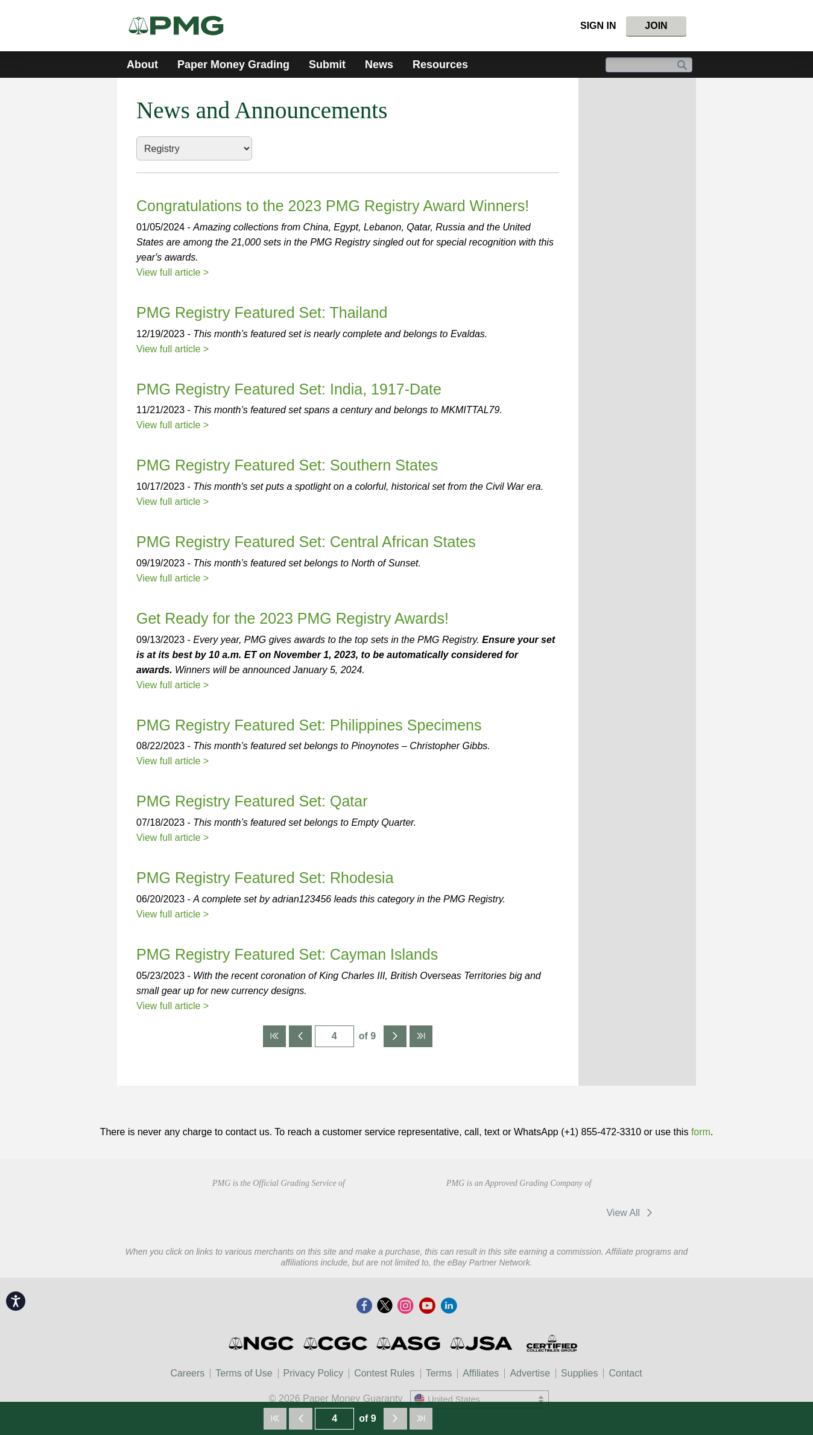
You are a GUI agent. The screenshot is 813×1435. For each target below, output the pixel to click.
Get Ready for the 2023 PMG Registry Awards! (292, 618)
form (700, 1132)
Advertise (530, 1373)
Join (656, 26)
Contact (625, 1373)
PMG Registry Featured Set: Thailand (261, 312)
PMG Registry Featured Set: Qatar (251, 801)
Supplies (579, 1373)
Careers (187, 1373)
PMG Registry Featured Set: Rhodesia (265, 877)
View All (631, 1213)
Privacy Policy (313, 1373)
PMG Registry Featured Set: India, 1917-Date (288, 389)
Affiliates (481, 1373)
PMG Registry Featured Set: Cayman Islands (287, 954)
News (379, 65)
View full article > (172, 272)
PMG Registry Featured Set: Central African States (306, 541)
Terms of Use (243, 1373)
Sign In (598, 26)
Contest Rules (384, 1373)
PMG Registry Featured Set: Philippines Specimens (308, 725)
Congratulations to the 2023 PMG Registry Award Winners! (332, 205)
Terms (439, 1373)
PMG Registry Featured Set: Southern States (287, 465)
